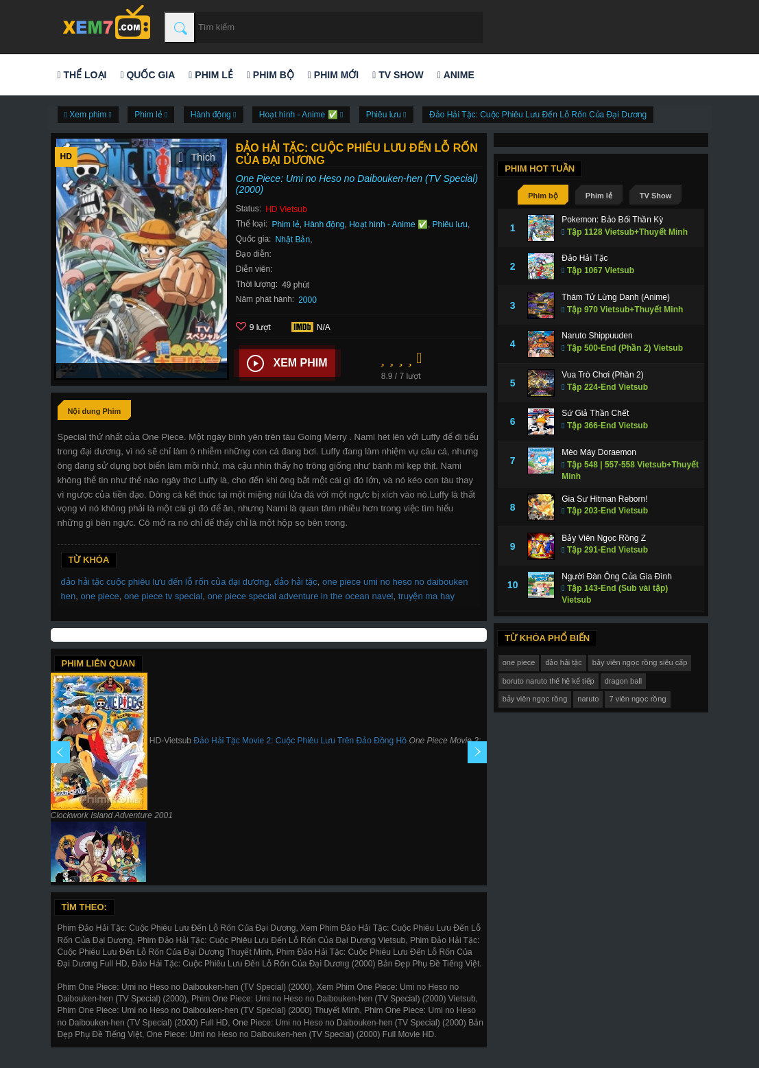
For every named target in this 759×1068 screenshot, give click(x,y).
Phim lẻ (210, 74)
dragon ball (623, 681)
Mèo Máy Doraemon (599, 452)
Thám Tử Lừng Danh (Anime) (616, 297)
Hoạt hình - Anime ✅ (388, 224)
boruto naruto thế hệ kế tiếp (548, 681)
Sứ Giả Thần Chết (595, 413)
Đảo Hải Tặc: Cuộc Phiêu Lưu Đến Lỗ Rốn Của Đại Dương (538, 114)
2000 (307, 300)
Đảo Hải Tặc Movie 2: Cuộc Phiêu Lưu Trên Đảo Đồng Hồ (300, 740)
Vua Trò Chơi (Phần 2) (603, 375)
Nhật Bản (292, 239)
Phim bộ (270, 74)
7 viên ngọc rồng (637, 699)
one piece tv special (163, 596)
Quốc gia (147, 74)
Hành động (324, 224)
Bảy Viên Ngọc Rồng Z (604, 538)
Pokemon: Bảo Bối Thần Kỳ (612, 219)
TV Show (397, 74)
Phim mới (333, 74)
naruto (588, 699)
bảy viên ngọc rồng (535, 699)
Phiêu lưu (450, 224)
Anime (455, 74)
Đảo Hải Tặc (584, 258)
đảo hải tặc (295, 582)
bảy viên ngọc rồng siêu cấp (640, 662)
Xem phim (287, 364)
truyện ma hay (426, 596)
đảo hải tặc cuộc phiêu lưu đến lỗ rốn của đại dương (165, 582)
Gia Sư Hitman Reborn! (604, 499)
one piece (99, 596)
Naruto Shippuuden (597, 335)
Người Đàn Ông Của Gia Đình (617, 576)
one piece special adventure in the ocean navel (300, 596)
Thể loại (82, 74)
